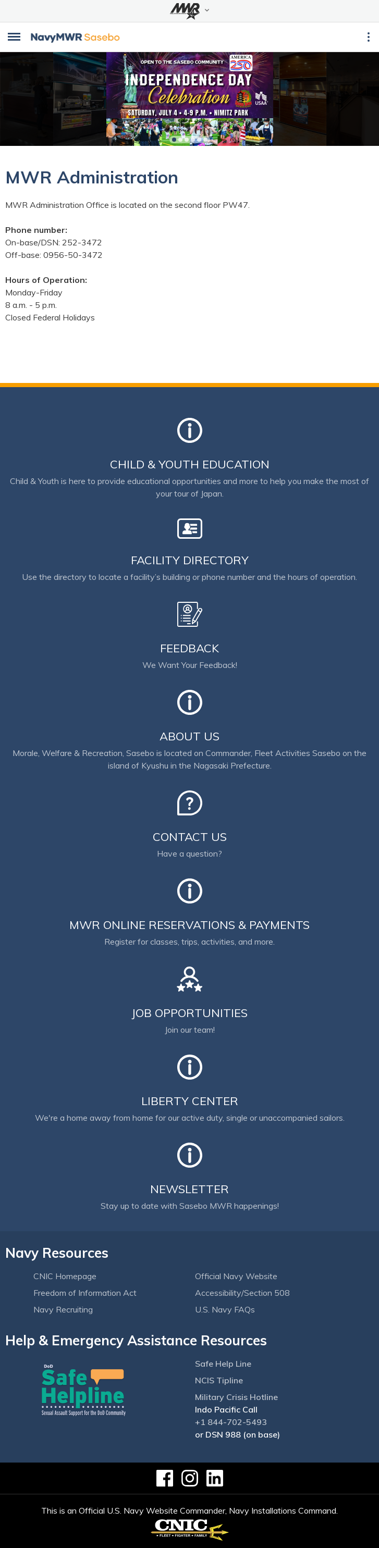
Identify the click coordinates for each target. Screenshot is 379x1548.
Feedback (189, 648)
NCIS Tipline (219, 1380)
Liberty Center (189, 1101)
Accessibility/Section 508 (242, 1292)
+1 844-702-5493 (231, 1422)
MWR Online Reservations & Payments (189, 925)
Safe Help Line (223, 1363)
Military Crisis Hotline (236, 1397)
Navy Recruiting (63, 1309)
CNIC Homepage (64, 1276)
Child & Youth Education (190, 464)
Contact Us (190, 836)
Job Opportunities (189, 1013)
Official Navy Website (236, 1276)
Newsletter (189, 1189)
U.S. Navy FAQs (225, 1309)
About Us (189, 736)
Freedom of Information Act (85, 1292)
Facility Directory (190, 560)
